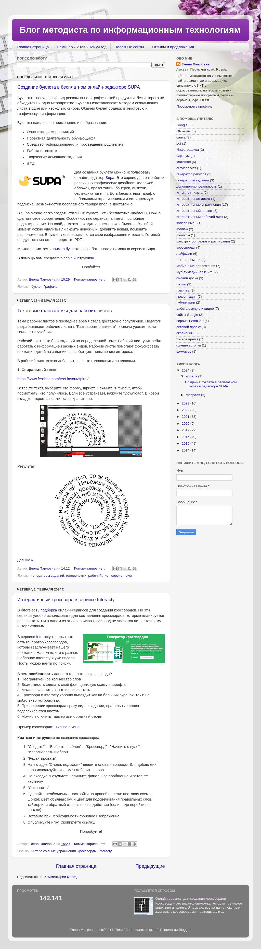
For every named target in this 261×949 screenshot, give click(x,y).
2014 (186, 450)
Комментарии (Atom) (60, 877)
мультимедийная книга (194, 272)
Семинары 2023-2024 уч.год (82, 47)
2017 (186, 430)
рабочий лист (98, 575)
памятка (182, 290)
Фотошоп (183, 162)
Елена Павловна (195, 64)
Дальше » (25, 560)
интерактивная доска (193, 199)
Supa (110, 178)
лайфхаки (184, 254)
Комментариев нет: (90, 279)
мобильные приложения (195, 266)
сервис (116, 575)
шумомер (183, 351)
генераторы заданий (47, 575)
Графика (50, 286)
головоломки (76, 575)
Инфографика (187, 150)
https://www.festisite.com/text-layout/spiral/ (52, 379)
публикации (185, 302)
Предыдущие (150, 866)
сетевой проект (188, 327)
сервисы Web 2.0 (190, 321)
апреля (192, 376)
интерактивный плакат (194, 211)
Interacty (43, 637)
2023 (186, 403)
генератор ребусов (191, 174)
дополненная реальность (196, 186)
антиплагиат (186, 168)
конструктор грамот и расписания (203, 241)
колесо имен (186, 223)
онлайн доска (187, 278)
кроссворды (87, 851)
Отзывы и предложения (173, 47)
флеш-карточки (188, 345)
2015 (186, 443)
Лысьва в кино (67, 727)
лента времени (188, 260)
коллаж (182, 229)
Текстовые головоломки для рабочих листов (64, 310)
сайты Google (187, 315)
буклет (36, 286)
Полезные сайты (129, 47)
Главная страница (33, 47)
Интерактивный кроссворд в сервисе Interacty (65, 599)
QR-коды (183, 131)
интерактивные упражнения (53, 851)
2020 (186, 423)
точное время (187, 339)
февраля (193, 395)
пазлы (181, 284)
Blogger (184, 930)
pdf (178, 143)
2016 (186, 437)
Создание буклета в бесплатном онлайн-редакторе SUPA (78, 87)
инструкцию (83, 258)
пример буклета (65, 249)
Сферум (183, 156)
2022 (186, 410)
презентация (186, 296)
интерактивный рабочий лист (199, 217)
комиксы (183, 235)
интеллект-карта (189, 192)
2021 (186, 417)
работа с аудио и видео (195, 308)
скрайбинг (184, 333)
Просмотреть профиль (194, 106)
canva (181, 137)
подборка (49, 610)
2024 (186, 370)
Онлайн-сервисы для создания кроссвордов (190, 898)
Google (182, 125)
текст (128, 575)
